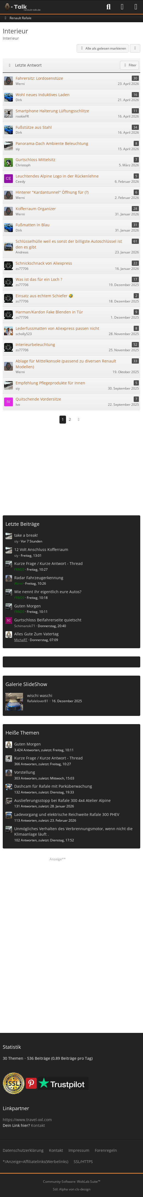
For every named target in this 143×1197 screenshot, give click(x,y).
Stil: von (71, 1189)
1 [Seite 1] (63, 419)
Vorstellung (24, 772)
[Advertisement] (73, 467)
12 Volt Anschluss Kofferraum (41, 549)
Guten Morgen (27, 606)
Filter (129, 65)
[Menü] (135, 6)
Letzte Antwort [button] (28, 65)
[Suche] (108, 6)
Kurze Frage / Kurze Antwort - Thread (48, 563)
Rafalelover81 (37, 701)
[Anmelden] (122, 7)
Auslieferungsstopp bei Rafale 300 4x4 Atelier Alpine (62, 800)
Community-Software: (71, 1181)
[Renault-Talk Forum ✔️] (22, 6)
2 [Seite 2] (70, 419)
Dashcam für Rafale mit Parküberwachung (53, 786)
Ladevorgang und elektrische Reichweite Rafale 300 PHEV (66, 814)
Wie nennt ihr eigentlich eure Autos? (47, 591)
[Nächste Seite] (79, 420)
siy (16, 541)
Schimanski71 (24, 626)
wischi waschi (39, 695)
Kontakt (38, 1125)
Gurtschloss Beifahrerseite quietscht (47, 619)
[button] (135, 48)
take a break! (26, 535)
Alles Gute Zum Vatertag (36, 633)
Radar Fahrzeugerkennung (38, 577)
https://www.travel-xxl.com (27, 1119)
